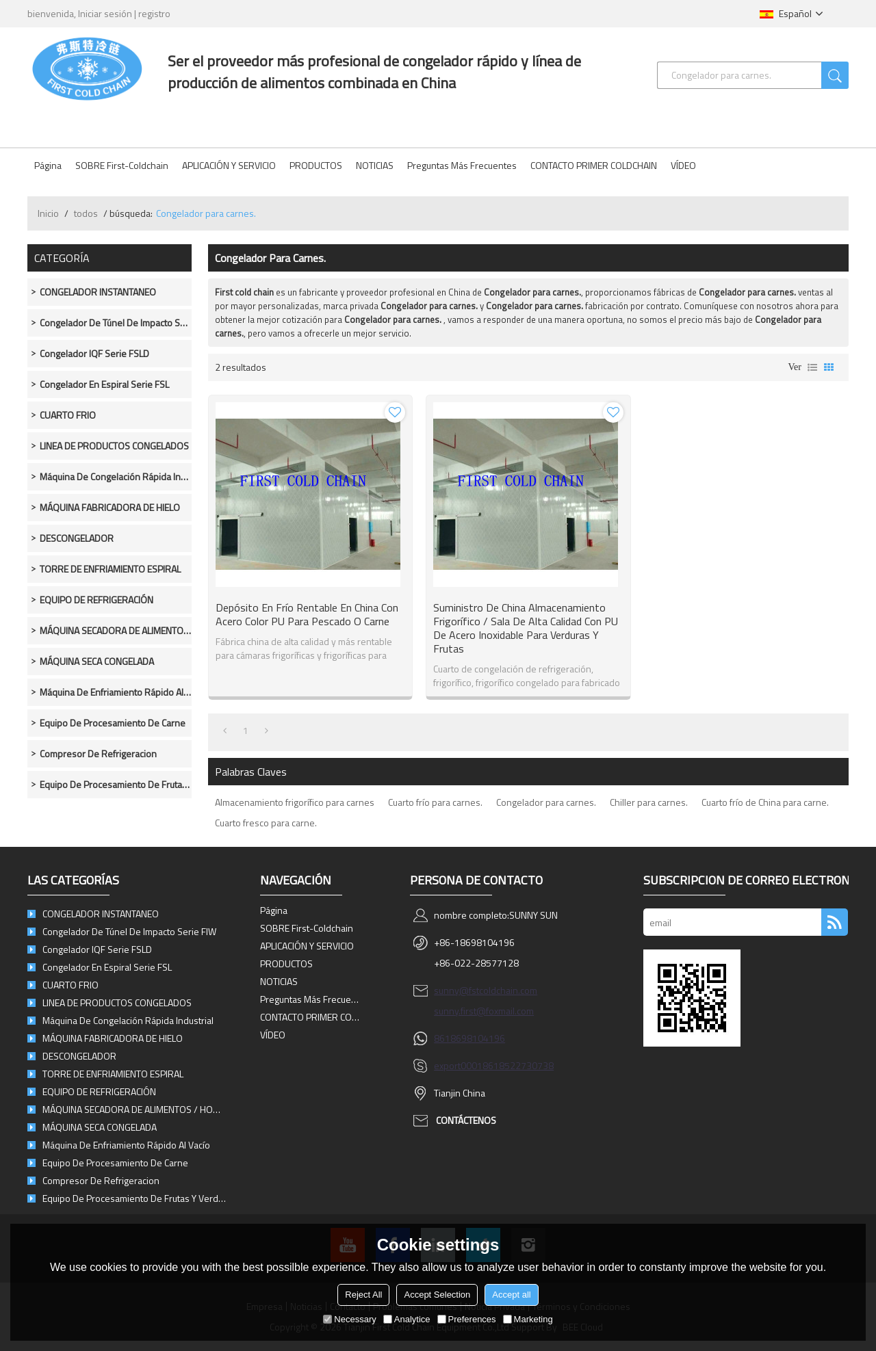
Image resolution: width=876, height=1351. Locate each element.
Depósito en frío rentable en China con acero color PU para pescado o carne (307, 614)
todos (86, 213)
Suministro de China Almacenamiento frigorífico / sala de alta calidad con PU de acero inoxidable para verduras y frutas (525, 628)
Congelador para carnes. (546, 802)
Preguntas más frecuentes (462, 165)
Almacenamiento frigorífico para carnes (294, 802)
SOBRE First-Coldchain (121, 165)
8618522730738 (518, 1065)
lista (812, 367)
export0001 (458, 1065)
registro (154, 13)
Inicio (48, 213)
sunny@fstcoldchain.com (485, 990)
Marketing (528, 1319)
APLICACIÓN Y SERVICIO (229, 165)
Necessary (349, 1319)
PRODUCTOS (315, 165)
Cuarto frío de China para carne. (765, 802)
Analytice (406, 1319)
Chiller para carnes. (649, 802)
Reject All (363, 1294)
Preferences (466, 1319)
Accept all (511, 1294)
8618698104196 (469, 1038)
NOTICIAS (375, 165)
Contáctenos (466, 1120)
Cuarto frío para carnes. (435, 802)
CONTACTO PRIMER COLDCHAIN (593, 165)
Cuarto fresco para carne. (266, 822)
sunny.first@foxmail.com (484, 1011)
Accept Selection (437, 1294)
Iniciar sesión (105, 13)
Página (48, 165)
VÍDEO (683, 165)
